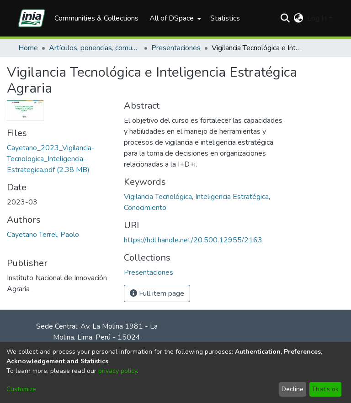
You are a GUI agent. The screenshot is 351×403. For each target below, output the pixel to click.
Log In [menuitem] (317, 18)
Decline (292, 389)
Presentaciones (176, 48)
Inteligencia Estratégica (232, 197)
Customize (21, 389)
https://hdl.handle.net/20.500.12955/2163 (193, 240)
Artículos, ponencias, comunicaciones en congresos (94, 48)
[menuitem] (174, 18)
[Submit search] (285, 18)
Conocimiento (145, 208)
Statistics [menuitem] (225, 18)
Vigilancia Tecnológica (158, 197)
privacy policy (117, 370)
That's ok (325, 389)
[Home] (31, 18)
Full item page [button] (157, 293)
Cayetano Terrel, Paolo (43, 235)
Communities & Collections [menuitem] (96, 18)
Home (28, 48)
